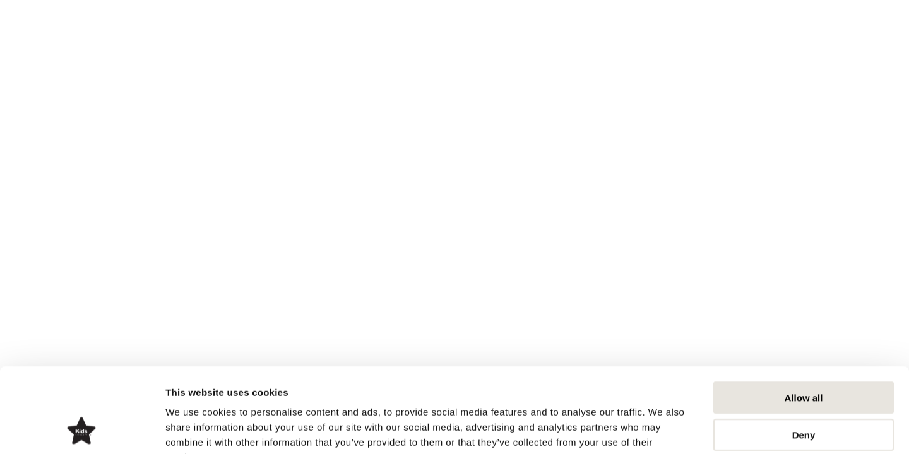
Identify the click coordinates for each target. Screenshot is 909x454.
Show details (662, 429)
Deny (804, 355)
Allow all (804, 318)
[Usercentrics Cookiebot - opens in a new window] (82, 429)
